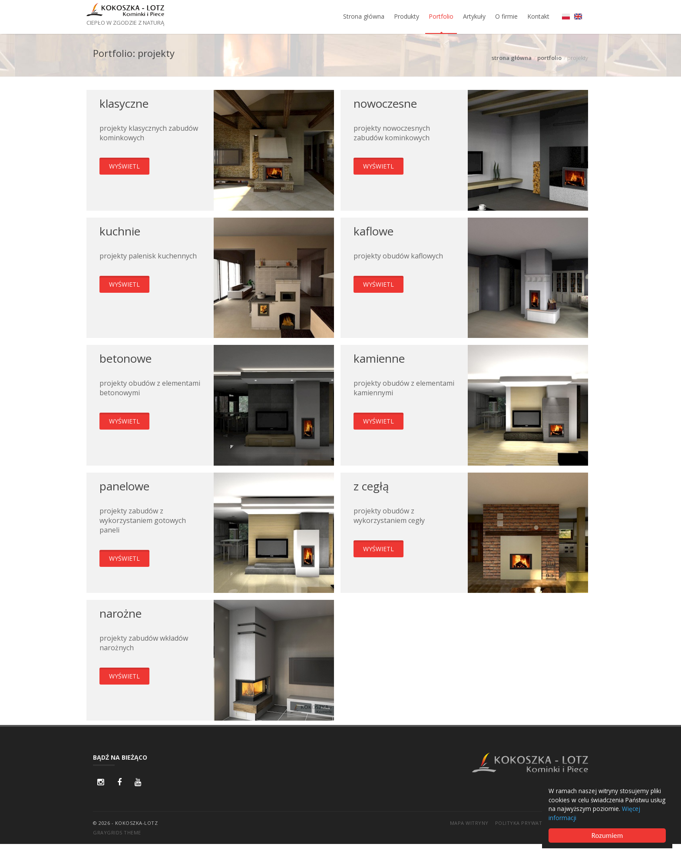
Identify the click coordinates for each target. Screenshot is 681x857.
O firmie (506, 16)
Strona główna (363, 16)
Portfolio (441, 16)
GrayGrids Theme (117, 832)
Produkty (406, 16)
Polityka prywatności (526, 823)
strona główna (512, 58)
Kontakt (538, 16)
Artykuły (474, 16)
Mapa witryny (469, 823)
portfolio (549, 58)
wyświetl (124, 166)
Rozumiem (607, 835)
